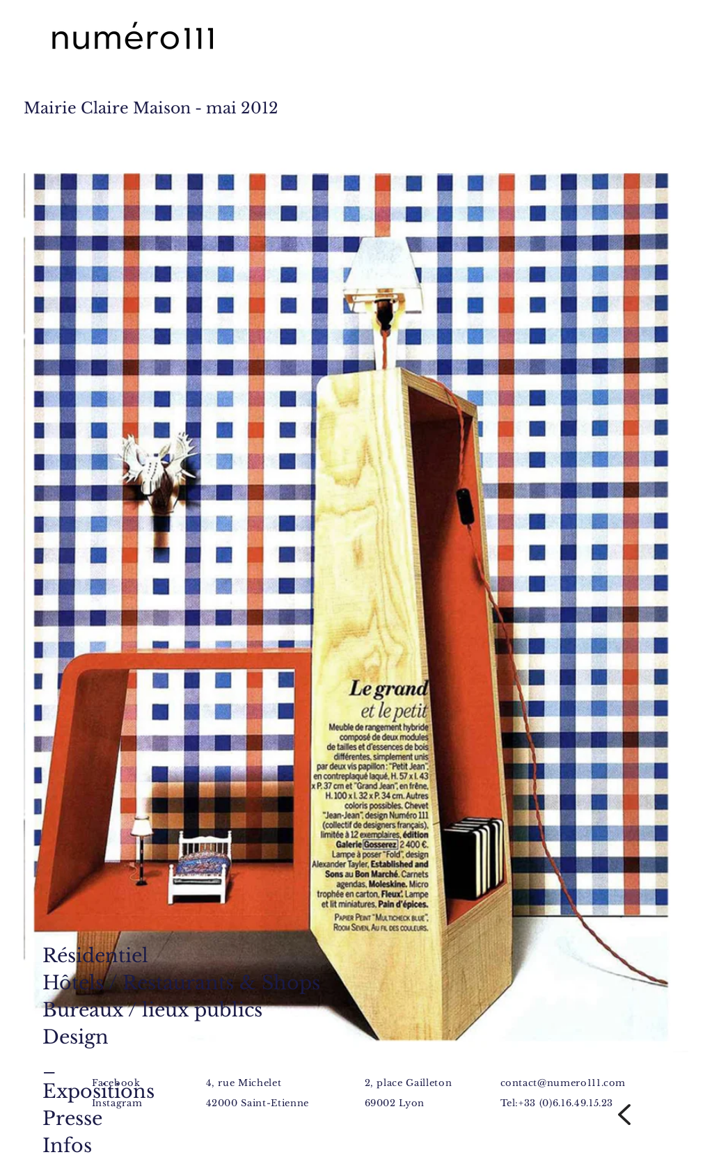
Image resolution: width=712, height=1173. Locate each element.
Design (75, 1037)
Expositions (98, 1091)
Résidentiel (95, 955)
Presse (72, 1118)
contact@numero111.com (563, 1083)
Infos (67, 1145)
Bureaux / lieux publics (152, 1009)
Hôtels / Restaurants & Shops (181, 982)
